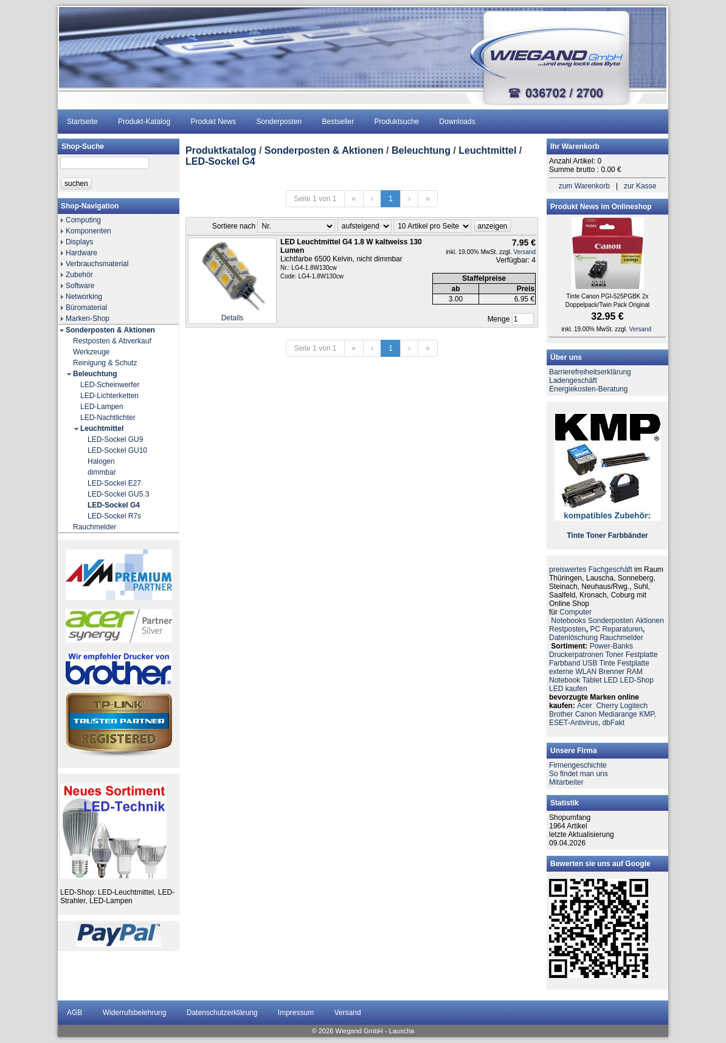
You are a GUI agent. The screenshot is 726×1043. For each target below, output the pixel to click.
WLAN (585, 671)
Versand (524, 252)
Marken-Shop (87, 318)
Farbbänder (628, 535)
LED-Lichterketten (109, 395)
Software (80, 285)
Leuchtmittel (101, 428)
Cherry (607, 705)
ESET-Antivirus (573, 722)
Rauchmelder (94, 527)
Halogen (101, 461)
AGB (74, 1012)
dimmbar (102, 472)
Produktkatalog (220, 150)
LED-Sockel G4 (114, 505)
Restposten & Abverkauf (112, 341)
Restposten (567, 629)
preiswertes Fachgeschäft (590, 569)
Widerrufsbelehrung (135, 1012)
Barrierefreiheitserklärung (590, 372)
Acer (584, 705)
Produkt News (213, 121)
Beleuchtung (95, 374)
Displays (79, 242)
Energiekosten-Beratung (588, 389)
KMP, (647, 714)
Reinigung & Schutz (105, 363)
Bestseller (338, 121)
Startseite (82, 121)
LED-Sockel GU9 (115, 439)
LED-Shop (637, 680)
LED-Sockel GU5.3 (118, 494)
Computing (83, 220)
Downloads (457, 121)
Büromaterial (86, 307)
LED (611, 680)
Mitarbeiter (566, 782)
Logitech (634, 705)
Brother (561, 714)
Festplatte (642, 654)
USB (590, 663)
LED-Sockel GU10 (117, 450)
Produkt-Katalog (144, 121)
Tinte (575, 535)
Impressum (296, 1012)
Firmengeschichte (578, 765)
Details (232, 318)
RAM (634, 671)
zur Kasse (640, 186)
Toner (596, 535)
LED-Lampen (101, 406)
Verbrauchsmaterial (97, 264)
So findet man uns (578, 773)
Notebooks (568, 620)
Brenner (611, 671)
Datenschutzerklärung (222, 1012)
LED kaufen (568, 688)
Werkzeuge (91, 352)
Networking (84, 296)
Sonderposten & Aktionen (110, 330)
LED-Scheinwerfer (109, 384)
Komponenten (88, 231)
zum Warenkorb (584, 186)
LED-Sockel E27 (114, 483)
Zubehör (79, 274)
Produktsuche (397, 121)
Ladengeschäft (573, 380)
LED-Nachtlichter (108, 417)
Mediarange (617, 714)
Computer (575, 612)
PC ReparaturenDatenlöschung (597, 633)
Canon (585, 714)
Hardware (81, 253)
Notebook (564, 680)
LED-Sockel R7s (114, 516)
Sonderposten (279, 121)
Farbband (564, 663)
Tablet (592, 680)
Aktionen (649, 620)
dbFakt (613, 722)
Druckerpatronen (576, 654)
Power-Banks (611, 646)
